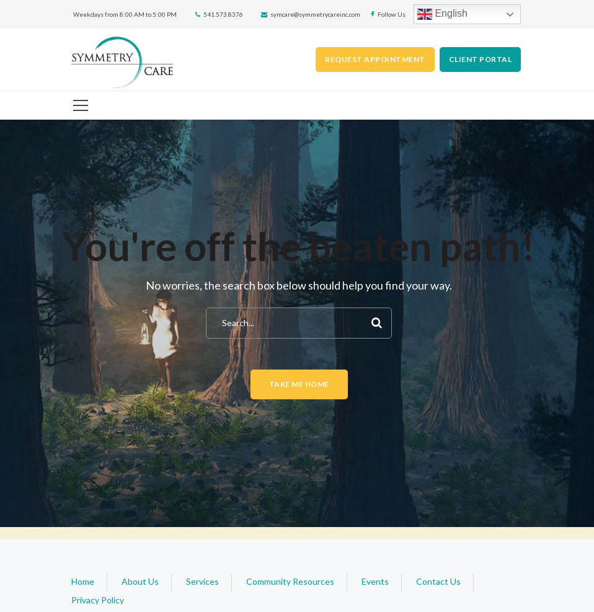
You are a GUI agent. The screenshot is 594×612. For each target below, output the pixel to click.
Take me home (299, 384)
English (442, 14)
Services (202, 581)
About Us (140, 581)
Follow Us (392, 14)
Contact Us (438, 581)
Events (375, 581)
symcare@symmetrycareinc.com (315, 14)
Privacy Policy (97, 600)
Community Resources (290, 581)
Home (82, 581)
